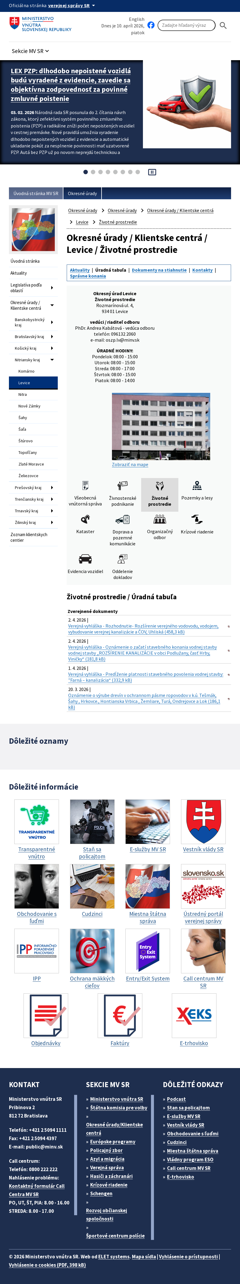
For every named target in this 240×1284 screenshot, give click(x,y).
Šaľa (22, 429)
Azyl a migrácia (107, 1159)
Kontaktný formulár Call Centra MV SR (37, 1190)
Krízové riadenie (108, 1185)
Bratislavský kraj (29, 336)
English (136, 19)
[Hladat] (223, 25)
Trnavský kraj (26, 510)
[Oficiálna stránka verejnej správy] (72, 5)
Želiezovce (28, 475)
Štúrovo (25, 440)
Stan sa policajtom (188, 1107)
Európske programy (112, 1141)
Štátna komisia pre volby (118, 1107)
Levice (24, 382)
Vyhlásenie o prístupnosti (188, 1256)
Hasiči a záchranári (111, 1176)
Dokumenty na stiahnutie (159, 270)
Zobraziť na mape (161, 430)
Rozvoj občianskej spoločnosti (106, 1214)
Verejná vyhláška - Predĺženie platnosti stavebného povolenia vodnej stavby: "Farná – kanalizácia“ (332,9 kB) (145, 677)
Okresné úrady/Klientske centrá (114, 1128)
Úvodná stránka (25, 261)
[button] (31, 49)
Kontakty (202, 270)
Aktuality (18, 273)
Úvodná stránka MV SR (35, 193)
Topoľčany (27, 452)
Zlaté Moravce (31, 464)
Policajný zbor (106, 1150)
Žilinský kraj (25, 522)
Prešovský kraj (28, 487)
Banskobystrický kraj (30, 322)
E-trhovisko (180, 1177)
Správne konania (88, 276)
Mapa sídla (144, 1256)
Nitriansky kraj (27, 359)
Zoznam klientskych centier (28, 537)
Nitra (22, 394)
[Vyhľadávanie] (187, 25)
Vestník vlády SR (185, 1125)
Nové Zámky (29, 406)
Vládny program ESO (190, 1159)
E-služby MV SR (183, 1116)
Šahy (22, 417)
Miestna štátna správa (192, 1151)
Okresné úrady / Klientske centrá (25, 305)
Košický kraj (25, 348)
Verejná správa (107, 1167)
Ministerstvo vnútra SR (116, 1099)
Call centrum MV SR (189, 1168)
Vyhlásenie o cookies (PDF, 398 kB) (47, 1265)
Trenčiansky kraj (29, 499)
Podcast (176, 1099)
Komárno (26, 371)
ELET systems (114, 1256)
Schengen (101, 1193)
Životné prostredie (118, 222)
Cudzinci (177, 1142)
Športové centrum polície (115, 1235)
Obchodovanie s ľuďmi (193, 1133)
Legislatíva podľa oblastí (26, 287)
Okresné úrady (82, 193)
